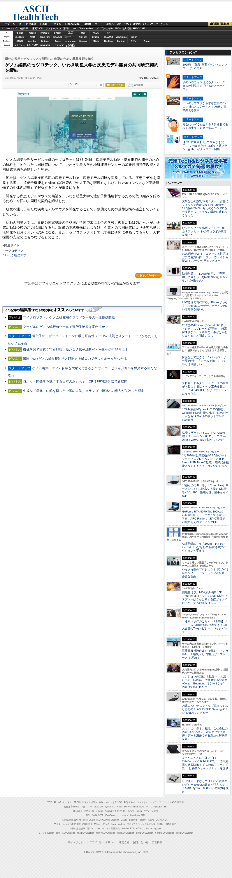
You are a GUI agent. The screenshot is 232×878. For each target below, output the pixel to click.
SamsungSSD (68, 36)
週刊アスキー (69, 28)
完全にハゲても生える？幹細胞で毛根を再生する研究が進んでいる (205, 126)
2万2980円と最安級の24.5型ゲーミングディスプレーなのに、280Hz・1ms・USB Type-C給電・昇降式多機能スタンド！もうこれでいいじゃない (205, 462)
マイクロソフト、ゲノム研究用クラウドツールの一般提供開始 (69, 317)
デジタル (56, 24)
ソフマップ (57, 45)
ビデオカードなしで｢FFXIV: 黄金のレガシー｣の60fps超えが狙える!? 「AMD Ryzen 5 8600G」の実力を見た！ (205, 786)
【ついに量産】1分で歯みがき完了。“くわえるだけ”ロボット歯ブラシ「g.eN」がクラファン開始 (205, 145)
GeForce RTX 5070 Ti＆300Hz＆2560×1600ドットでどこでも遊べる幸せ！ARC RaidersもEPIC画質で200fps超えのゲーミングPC (204, 517)
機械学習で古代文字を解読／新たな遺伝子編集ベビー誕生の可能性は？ (75, 349)
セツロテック (14, 250)
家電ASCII (37, 28)
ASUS (96, 33)
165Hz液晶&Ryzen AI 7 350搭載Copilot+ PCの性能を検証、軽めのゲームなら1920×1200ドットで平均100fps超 (205, 414)
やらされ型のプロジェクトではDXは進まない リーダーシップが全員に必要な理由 (205, 573)
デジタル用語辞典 (111, 828)
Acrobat (32, 41)
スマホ (137, 24)
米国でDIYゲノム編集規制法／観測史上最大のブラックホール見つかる (75, 358)
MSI (83, 33)
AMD (32, 37)
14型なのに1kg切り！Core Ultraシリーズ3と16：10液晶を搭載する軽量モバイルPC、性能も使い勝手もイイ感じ (205, 490)
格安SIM (24, 28)
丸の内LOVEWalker (164, 833)
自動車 (87, 24)
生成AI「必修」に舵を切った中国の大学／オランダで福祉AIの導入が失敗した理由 (83, 391)
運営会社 (124, 842)
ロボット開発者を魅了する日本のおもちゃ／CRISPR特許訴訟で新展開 (75, 381)
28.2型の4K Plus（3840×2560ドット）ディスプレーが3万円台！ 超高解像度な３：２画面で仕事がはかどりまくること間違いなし (204, 330)
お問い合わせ (140, 842)
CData (96, 41)
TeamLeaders (86, 28)
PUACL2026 (139, 28)
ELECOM (19, 37)
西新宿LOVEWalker (105, 833)
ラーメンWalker (46, 833)
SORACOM (103, 820)
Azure (58, 41)
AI (14, 24)
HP (108, 33)
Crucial (96, 37)
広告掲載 (157, 842)
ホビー (98, 24)
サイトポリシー (77, 842)
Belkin (133, 37)
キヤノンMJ (32, 45)
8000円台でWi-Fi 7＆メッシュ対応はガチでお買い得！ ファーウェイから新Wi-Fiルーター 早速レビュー (205, 257)
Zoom (146, 41)
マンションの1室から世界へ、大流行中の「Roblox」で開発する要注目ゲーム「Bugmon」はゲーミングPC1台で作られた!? (205, 682)
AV (119, 24)
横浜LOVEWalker (85, 833)
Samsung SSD (69, 820)
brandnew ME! (70, 45)
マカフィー (19, 45)
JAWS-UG (89, 811)
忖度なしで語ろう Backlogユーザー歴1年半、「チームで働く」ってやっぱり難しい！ (204, 361)
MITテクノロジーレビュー (148, 828)
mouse (32, 33)
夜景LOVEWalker (125, 833)
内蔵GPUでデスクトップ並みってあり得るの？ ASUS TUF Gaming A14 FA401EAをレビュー (205, 709)
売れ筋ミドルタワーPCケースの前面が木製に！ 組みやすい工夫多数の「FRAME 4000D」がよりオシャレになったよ (205, 388)
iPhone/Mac (72, 24)
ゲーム (164, 24)
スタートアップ (150, 24)
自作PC (109, 24)
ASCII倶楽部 (220, 24)
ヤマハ (134, 41)
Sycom (57, 33)
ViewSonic (121, 37)
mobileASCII (128, 828)
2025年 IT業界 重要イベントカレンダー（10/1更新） (205, 66)
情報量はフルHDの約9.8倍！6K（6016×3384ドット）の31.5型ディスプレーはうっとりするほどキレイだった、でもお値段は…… (204, 597)
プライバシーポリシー (102, 842)
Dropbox (83, 41)
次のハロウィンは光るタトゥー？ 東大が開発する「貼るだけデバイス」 (204, 86)
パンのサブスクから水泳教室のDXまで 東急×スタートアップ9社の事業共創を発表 (204, 107)
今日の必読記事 (77, 828)
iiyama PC (110, 806)
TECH (43, 24)
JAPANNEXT (45, 45)
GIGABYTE (57, 37)
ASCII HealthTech (35, 12)
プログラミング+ (104, 28)
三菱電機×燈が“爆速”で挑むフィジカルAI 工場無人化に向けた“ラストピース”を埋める (205, 654)
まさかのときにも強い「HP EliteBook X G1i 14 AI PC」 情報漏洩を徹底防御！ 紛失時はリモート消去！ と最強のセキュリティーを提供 (205, 763)
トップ (6, 24)
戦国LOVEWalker (184, 833)
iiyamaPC (44, 33)
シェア (73, 84)
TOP (49, 802)
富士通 (19, 33)
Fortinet (121, 41)
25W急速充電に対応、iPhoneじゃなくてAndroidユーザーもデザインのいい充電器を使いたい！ (205, 306)
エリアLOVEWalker (65, 833)
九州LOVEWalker (144, 833)
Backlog (108, 41)
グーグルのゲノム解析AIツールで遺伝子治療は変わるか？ (65, 327)
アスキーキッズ (9, 28)
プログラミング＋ (135, 824)
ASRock (83, 37)
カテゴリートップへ (148, 275)
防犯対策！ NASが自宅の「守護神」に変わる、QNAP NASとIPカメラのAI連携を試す (205, 277)
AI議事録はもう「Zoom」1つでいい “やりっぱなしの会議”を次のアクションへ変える (204, 547)
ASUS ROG (45, 37)
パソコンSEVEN (70, 32)
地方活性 (126, 28)
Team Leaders (118, 824)
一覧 (100, 85)
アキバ (127, 24)
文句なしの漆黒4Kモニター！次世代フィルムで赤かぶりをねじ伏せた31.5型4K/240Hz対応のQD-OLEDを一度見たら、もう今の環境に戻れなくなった (205, 208)
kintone (45, 41)
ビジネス (31, 24)
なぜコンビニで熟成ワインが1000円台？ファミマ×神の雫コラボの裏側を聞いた (205, 231)
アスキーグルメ (53, 28)
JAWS (19, 41)
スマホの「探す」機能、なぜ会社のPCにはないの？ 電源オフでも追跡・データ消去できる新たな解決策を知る (205, 734)
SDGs (118, 28)
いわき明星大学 (15, 255)
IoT (21, 24)
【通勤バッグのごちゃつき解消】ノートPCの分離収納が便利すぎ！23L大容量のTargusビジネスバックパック (205, 627)
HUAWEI (108, 37)
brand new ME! (137, 815)
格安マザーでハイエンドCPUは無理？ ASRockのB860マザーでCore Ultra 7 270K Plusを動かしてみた (204, 436)
